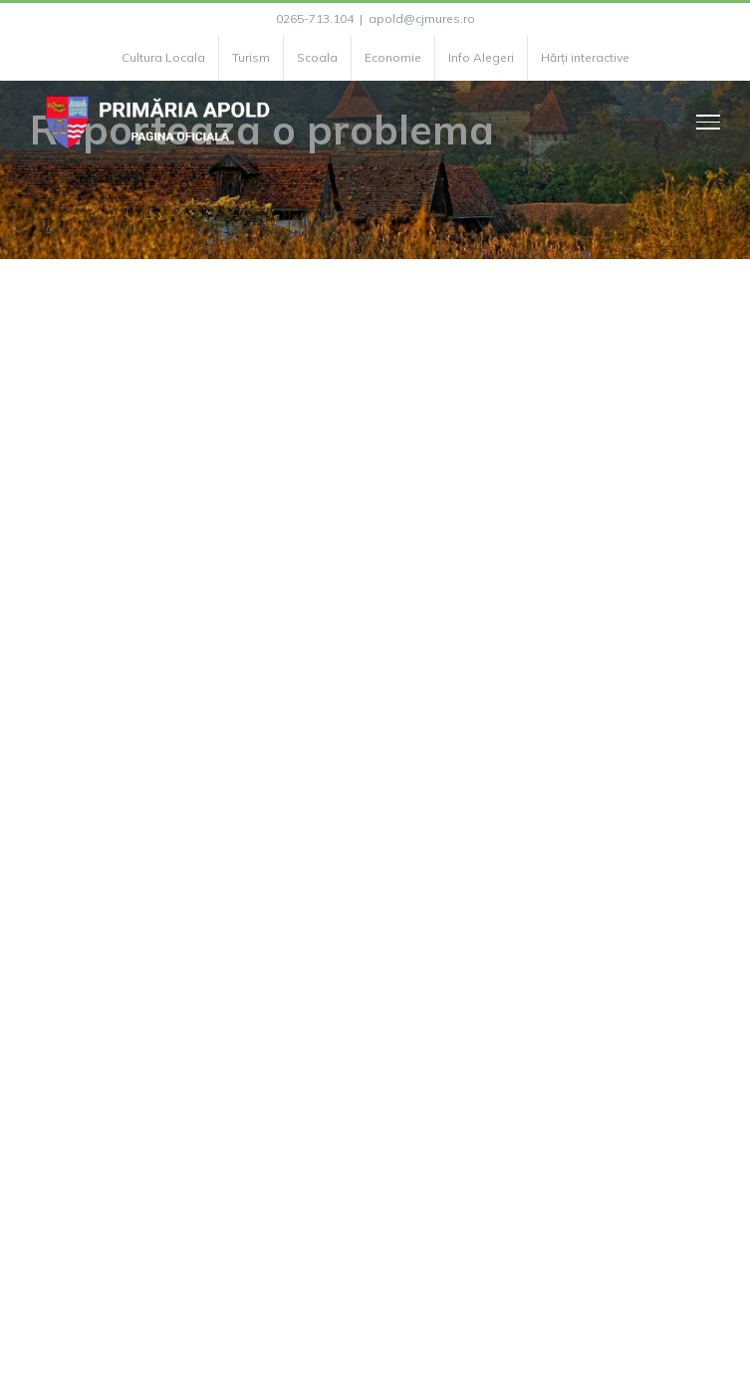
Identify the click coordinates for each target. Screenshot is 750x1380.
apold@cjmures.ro (422, 18)
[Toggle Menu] (708, 122)
